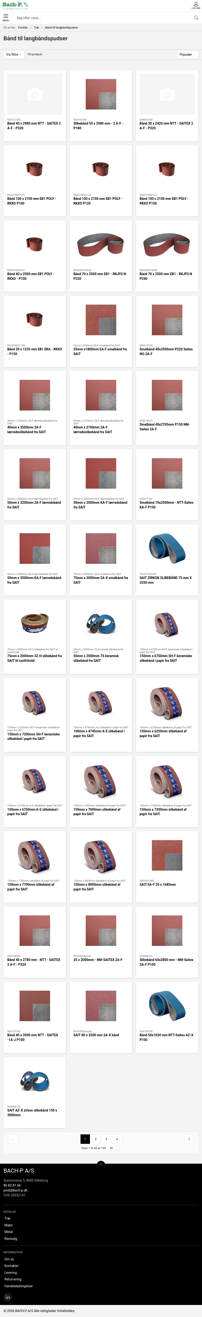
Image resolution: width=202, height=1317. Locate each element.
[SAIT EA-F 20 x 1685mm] (167, 855)
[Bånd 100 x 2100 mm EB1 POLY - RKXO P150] (167, 169)
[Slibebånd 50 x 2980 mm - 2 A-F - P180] (101, 94)
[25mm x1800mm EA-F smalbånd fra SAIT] (101, 320)
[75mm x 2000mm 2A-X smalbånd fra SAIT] (101, 548)
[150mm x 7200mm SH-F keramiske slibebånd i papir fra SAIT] (34, 702)
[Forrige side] (13, 1139)
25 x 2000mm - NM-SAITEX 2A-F (97, 960)
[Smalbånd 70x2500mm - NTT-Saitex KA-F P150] (167, 473)
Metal (8, 1232)
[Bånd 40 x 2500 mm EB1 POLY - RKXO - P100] (34, 244)
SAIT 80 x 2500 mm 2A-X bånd (96, 1035)
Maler (8, 1225)
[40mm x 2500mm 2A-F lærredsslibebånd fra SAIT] (34, 395)
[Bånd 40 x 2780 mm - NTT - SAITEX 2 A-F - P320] (34, 931)
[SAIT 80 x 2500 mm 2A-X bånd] (101, 1006)
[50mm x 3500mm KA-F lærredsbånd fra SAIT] (34, 548)
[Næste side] (189, 1139)
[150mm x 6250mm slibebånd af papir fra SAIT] (167, 702)
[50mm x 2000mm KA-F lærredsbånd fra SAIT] (101, 473)
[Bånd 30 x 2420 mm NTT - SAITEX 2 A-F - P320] (167, 94)
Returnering (12, 1279)
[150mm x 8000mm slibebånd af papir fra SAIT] (101, 855)
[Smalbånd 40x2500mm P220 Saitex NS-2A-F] (167, 320)
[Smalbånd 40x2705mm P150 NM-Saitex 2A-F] (167, 395)
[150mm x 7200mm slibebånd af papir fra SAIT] (167, 780)
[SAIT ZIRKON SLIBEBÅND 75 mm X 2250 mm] (167, 548)
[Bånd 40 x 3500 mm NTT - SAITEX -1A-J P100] (34, 1006)
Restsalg (10, 1239)
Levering (10, 1273)
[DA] (15, 6)
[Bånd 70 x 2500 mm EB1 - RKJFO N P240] (167, 244)
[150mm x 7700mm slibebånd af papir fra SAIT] (34, 855)
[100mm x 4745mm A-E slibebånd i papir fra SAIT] (101, 702)
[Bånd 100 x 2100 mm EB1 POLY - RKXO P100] (34, 169)
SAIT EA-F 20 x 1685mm (158, 884)
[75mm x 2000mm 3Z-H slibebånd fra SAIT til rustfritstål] (34, 624)
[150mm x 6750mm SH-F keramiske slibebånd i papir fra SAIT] (167, 624)
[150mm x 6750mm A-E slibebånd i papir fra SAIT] (34, 780)
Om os (9, 1259)
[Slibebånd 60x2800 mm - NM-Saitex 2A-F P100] (167, 931)
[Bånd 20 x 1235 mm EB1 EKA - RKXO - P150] (34, 320)
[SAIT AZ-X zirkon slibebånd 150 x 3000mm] (34, 1081)
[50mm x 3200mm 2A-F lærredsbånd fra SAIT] (34, 473)
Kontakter (11, 1266)
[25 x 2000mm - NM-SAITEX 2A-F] (101, 931)
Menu (6, 18)
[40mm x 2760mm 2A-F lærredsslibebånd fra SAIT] (101, 395)
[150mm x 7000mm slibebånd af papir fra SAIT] (101, 780)
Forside (23, 27)
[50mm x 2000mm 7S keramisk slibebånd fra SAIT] (101, 624)
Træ (36, 27)
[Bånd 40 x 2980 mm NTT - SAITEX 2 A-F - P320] (34, 94)
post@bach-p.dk (15, 1190)
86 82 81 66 (12, 1185)
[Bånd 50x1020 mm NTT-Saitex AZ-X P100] (167, 1006)
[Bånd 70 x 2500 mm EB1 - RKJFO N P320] (101, 244)
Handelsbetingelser (18, 1286)
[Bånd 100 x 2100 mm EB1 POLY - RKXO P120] (101, 169)
